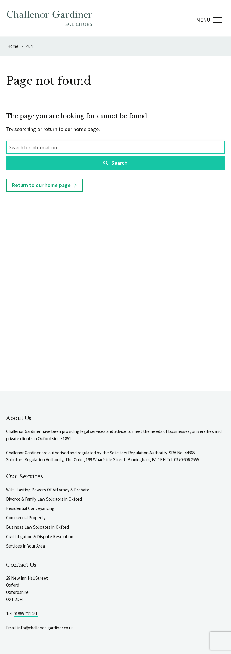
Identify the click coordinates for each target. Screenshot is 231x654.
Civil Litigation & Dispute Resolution (39, 536)
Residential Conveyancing (30, 508)
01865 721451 (26, 613)
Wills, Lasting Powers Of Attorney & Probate (47, 490)
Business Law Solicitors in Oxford (37, 527)
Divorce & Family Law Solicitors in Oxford (44, 499)
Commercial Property (25, 517)
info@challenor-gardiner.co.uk (45, 628)
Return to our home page (44, 185)
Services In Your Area (25, 546)
